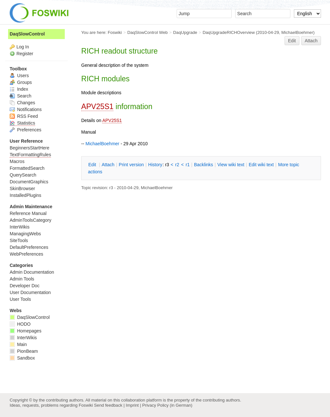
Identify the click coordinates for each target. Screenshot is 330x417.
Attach (311, 40)
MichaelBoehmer (297, 32)
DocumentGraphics (29, 181)
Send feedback (108, 405)
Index (19, 89)
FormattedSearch (27, 168)
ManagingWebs (25, 233)
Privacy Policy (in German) (167, 405)
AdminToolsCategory (30, 220)
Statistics (22, 123)
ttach (108, 164)
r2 (177, 164)
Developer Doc (25, 285)
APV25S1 (97, 106)
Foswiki (115, 32)
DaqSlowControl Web (147, 32)
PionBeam (24, 351)
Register (24, 53)
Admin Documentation (32, 272)
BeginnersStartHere (29, 147)
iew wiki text (230, 164)
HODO (20, 324)
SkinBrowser (22, 188)
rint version (131, 164)
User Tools (20, 299)
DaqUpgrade (185, 32)
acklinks (203, 164)
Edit (292, 40)
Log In (22, 46)
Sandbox (22, 358)
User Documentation (30, 292)
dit (92, 164)
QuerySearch (23, 175)
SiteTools (19, 240)
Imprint (132, 405)
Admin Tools (22, 278)
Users (19, 75)
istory (155, 164)
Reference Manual (28, 213)
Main (18, 344)
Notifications (26, 109)
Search (20, 95)
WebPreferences (26, 254)
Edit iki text (261, 164)
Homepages (25, 330)
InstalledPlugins (25, 195)
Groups (21, 82)
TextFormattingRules (30, 154)
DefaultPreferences (29, 247)
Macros (17, 161)
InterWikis (19, 226)
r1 (187, 164)
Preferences (25, 129)
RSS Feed (24, 116)
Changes (22, 102)
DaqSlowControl (27, 33)
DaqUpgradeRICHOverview (229, 32)
